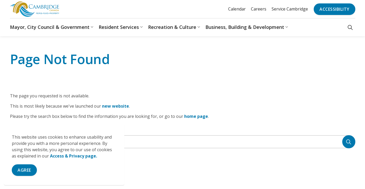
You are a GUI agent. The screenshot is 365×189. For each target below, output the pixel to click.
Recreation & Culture (172, 27)
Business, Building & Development (244, 27)
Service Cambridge (290, 9)
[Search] (348, 141)
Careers (258, 9)
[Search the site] (182, 141)
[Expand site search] (350, 27)
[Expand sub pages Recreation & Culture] (198, 27)
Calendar (237, 9)
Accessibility (334, 9)
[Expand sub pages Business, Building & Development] (286, 27)
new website (115, 106)
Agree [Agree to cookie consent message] (24, 170)
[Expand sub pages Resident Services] (141, 27)
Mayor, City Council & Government (49, 27)
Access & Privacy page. (73, 156)
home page (196, 116)
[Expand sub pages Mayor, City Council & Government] (92, 27)
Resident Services (119, 27)
